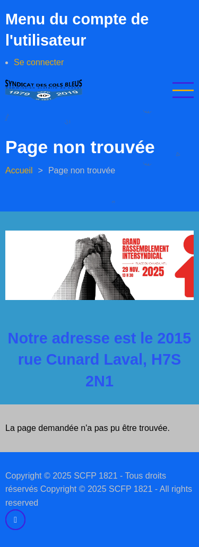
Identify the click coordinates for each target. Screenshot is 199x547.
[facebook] (15, 519)
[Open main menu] (183, 90)
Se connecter (39, 62)
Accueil (19, 170)
